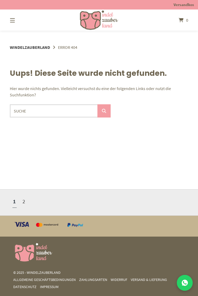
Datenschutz (25, 287)
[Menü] (22, 20)
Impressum (49, 287)
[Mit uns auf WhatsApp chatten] (185, 283)
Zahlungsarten (93, 280)
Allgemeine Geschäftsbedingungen (44, 280)
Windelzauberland (30, 47)
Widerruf (119, 280)
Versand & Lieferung (149, 280)
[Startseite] (99, 20)
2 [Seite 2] (23, 201)
